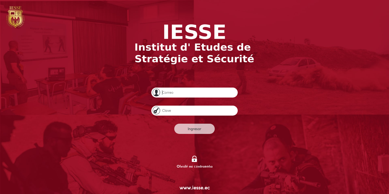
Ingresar (194, 128)
